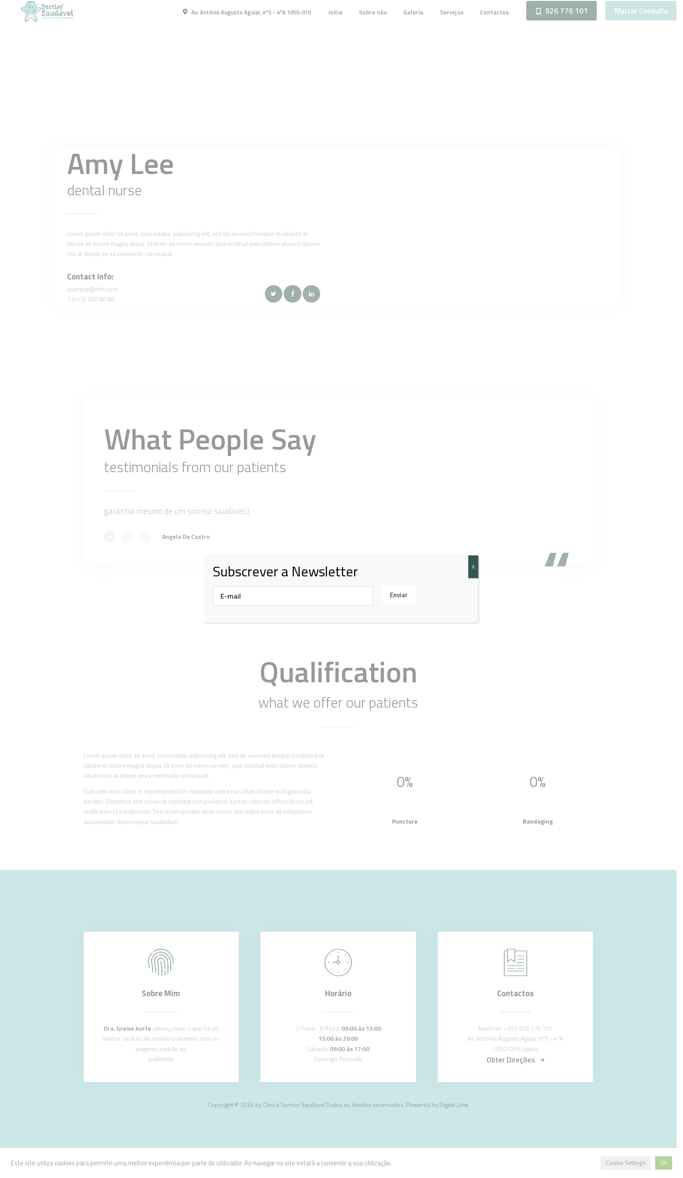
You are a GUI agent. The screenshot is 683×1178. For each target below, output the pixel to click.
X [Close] (473, 566)
